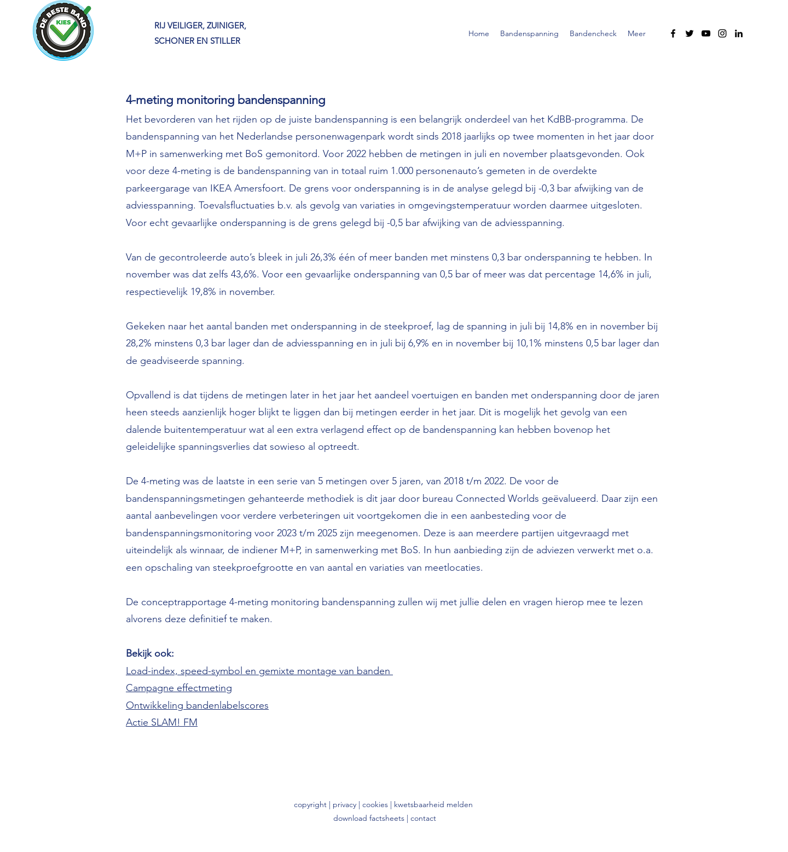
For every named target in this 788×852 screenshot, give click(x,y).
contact (423, 818)
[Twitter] (689, 33)
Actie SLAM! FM (162, 722)
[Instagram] (722, 33)
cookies (375, 804)
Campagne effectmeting (179, 688)
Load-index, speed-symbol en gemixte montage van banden (259, 671)
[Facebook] (673, 33)
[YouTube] (705, 33)
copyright (310, 804)
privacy (345, 804)
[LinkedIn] (738, 33)
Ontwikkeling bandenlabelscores (197, 705)
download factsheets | (371, 818)
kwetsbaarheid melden (433, 804)
